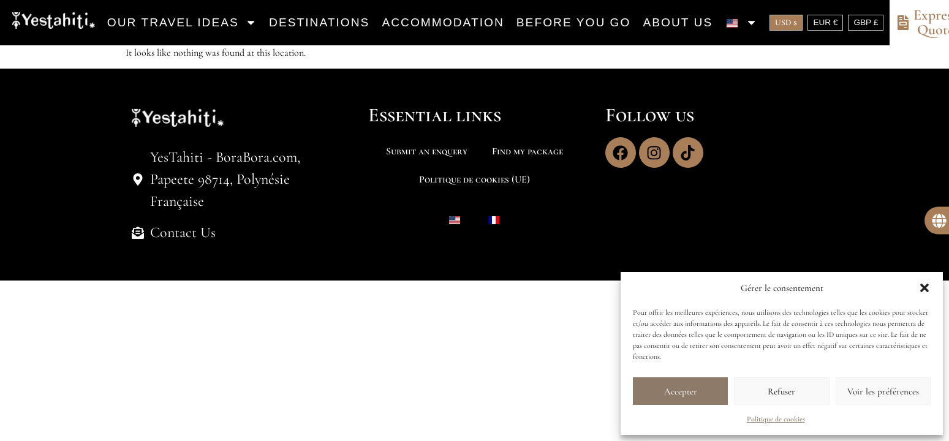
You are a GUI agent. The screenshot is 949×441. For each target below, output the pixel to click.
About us (678, 22)
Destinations (319, 22)
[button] (924, 288)
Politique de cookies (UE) (474, 179)
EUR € (825, 22)
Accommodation (443, 22)
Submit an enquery (426, 151)
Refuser (781, 391)
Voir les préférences (883, 391)
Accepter (680, 391)
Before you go (573, 22)
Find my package (527, 151)
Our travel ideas (182, 22)
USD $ (786, 22)
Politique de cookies (776, 419)
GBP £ (865, 22)
